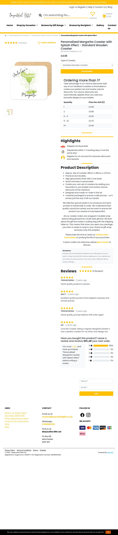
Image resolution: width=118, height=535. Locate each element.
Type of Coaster (68, 60)
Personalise (87, 71)
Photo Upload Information (17, 418)
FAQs (7, 424)
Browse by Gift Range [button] (52, 25)
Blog (110, 7)
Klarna (35, 450)
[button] (9, 80)
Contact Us (100, 7)
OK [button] (108, 532)
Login (74, 346)
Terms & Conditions (24, 450)
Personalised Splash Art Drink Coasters (45, 35)
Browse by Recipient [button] (80, 25)
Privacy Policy (10, 450)
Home (10, 25)
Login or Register (77, 7)
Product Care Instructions (16, 421)
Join (96, 393)
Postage (43, 450)
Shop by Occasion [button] (26, 25)
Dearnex (110, 452)
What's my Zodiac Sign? (16, 413)
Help (90, 7)
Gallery (100, 25)
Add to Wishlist (46, 43)
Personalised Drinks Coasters (19, 35)
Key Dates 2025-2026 (14, 415)
